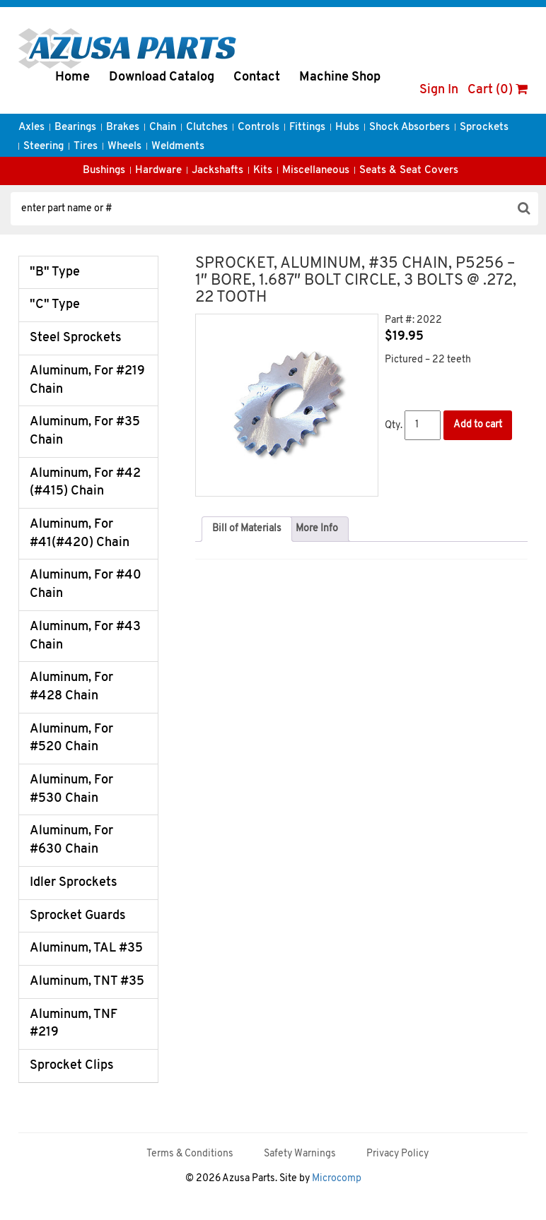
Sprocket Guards (78, 916)
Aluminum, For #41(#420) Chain (79, 534)
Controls (258, 127)
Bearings (75, 127)
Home (72, 77)
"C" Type (55, 305)
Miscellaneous (315, 170)
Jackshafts (217, 170)
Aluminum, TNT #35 (87, 981)
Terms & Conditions (189, 1154)
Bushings (104, 170)
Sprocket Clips (72, 1065)
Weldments (177, 146)
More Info (317, 528)
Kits (262, 170)
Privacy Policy (397, 1154)
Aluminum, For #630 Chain (71, 840)
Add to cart (477, 425)
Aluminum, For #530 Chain (71, 789)
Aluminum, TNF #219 (73, 1024)
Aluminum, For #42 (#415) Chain (85, 483)
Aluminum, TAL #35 (86, 948)
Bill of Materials (246, 528)
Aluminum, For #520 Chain (71, 738)
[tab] (247, 529)
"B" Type (55, 272)
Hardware (158, 170)
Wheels (124, 146)
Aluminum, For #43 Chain (85, 636)
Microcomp (336, 1178)
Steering (43, 146)
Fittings (307, 127)
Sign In (438, 90)
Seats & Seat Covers (408, 170)
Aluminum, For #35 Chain (85, 431)
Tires (86, 146)
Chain (162, 127)
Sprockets (484, 127)
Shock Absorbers (409, 127)
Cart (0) (497, 90)
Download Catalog (161, 77)
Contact (256, 77)
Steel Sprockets (76, 338)
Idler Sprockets (73, 882)
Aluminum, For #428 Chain (71, 687)
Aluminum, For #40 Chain (85, 584)
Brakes (122, 127)
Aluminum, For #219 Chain (87, 380)
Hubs (347, 127)
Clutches (207, 127)
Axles (31, 127)
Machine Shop (340, 77)
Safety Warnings (300, 1154)
